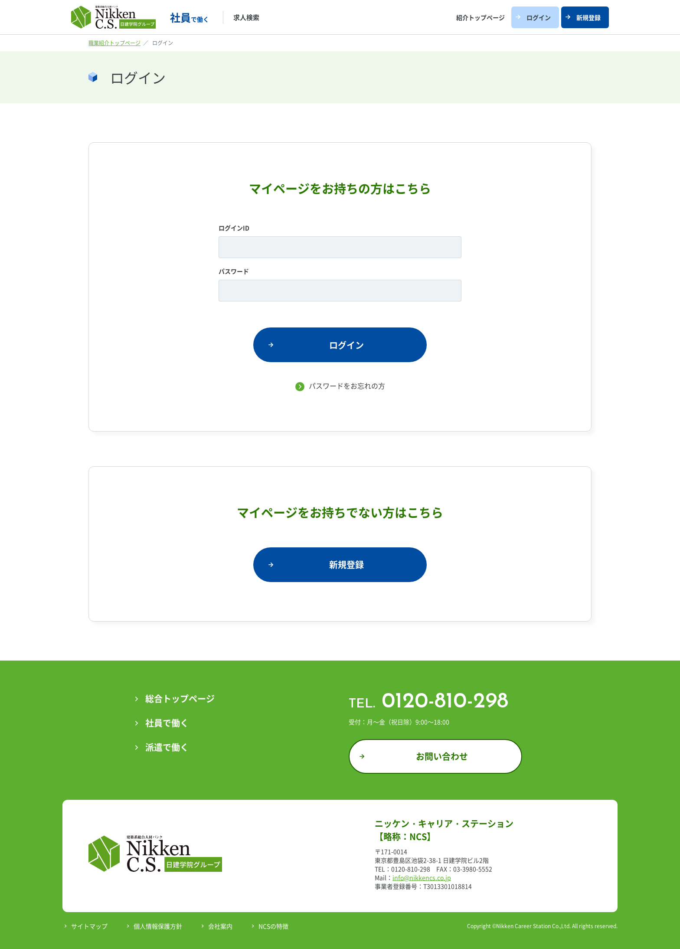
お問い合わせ (442, 756)
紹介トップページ (480, 17)
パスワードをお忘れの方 (347, 385)
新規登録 (588, 17)
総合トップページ (180, 698)
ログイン (538, 17)
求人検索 (246, 17)
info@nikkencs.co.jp (421, 877)
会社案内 (220, 926)
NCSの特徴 (273, 926)
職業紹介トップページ (114, 43)
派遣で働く (167, 747)
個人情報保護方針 (158, 926)
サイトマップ (89, 926)
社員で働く (167, 723)
